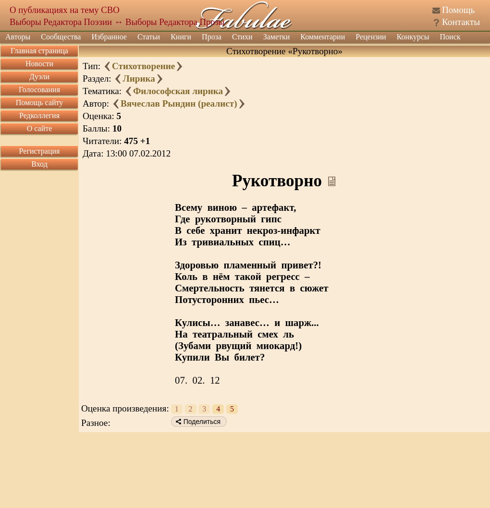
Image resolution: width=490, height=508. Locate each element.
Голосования (39, 89)
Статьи (148, 37)
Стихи (242, 37)
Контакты (461, 22)
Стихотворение (143, 66)
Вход (39, 164)
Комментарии (322, 37)
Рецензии (370, 37)
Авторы (17, 37)
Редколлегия (39, 115)
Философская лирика (178, 91)
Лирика (138, 78)
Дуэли (39, 77)
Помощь (458, 10)
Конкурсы (413, 37)
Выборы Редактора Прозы (175, 22)
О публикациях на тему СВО (65, 10)
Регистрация (39, 151)
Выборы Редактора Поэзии (61, 22)
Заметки (276, 37)
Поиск (450, 37)
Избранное (109, 37)
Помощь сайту (39, 102)
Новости (39, 64)
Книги (181, 37)
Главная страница (39, 51)
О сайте (39, 128)
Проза (211, 37)
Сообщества (61, 37)
